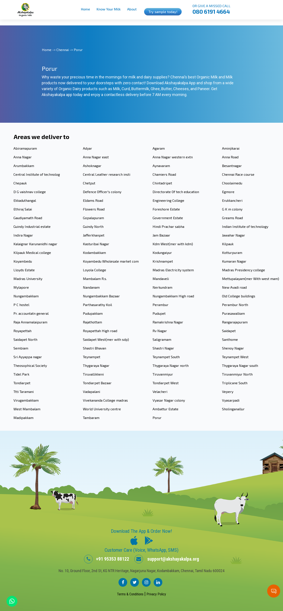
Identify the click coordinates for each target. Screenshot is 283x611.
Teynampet (91, 357)
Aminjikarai (230, 148)
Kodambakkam (94, 252)
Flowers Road (94, 209)
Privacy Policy (156, 594)
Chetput (89, 183)
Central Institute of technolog (36, 174)
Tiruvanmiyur (163, 374)
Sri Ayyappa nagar (27, 357)
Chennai (62, 50)
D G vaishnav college (29, 192)
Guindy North (93, 226)
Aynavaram (161, 166)
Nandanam (91, 287)
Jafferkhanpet (93, 235)
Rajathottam (92, 322)
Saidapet (229, 331)
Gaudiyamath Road (27, 218)
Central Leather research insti (106, 174)
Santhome (230, 339)
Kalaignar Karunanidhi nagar (35, 244)
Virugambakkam (26, 400)
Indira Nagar (23, 235)
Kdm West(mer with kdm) (173, 244)
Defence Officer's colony (102, 192)
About (132, 9)
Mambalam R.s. (95, 279)
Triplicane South (234, 383)
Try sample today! (162, 12)
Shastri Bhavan (94, 348)
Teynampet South (166, 357)
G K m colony (232, 209)
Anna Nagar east (96, 157)
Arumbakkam (23, 166)
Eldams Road (93, 200)
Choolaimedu (232, 183)
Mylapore (21, 287)
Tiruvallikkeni (93, 374)
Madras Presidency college (243, 270)
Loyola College (94, 270)
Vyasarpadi (230, 400)
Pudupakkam (93, 313)
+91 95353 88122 (106, 559)
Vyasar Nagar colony (169, 400)
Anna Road (230, 157)
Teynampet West (235, 357)
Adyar (87, 148)
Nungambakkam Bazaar (101, 296)
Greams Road (232, 218)
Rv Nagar (160, 331)
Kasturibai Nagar (96, 244)
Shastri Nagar (163, 348)
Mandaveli (161, 279)
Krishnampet (163, 261)
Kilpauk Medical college (32, 252)
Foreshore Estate (166, 209)
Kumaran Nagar (234, 261)
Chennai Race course (238, 174)
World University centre (102, 409)
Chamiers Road (164, 174)
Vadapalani (91, 391)
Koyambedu (22, 261)
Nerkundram (162, 287)
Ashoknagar (92, 166)
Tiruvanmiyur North (237, 374)
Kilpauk (228, 244)
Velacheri (160, 391)
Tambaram (91, 418)
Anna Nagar (22, 157)
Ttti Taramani (23, 391)
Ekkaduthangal (24, 200)
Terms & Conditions (130, 594)
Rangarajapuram (235, 322)
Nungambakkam (26, 296)
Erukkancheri (232, 200)
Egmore (228, 192)
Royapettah (22, 331)
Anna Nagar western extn (173, 157)
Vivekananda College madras (105, 400)
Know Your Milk (109, 9)
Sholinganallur (233, 409)
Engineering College (168, 200)
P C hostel (21, 305)
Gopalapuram (93, 218)
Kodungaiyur (162, 252)
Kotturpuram (232, 252)
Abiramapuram (25, 148)
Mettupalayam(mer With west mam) (250, 279)
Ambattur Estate (165, 409)
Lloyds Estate (24, 270)
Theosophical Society (30, 365)
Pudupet (159, 313)
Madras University (27, 279)
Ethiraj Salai (22, 209)
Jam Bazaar (161, 235)
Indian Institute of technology (245, 226)
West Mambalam (26, 409)
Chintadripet (162, 183)
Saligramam (162, 339)
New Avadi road (234, 287)
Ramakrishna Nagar (168, 322)
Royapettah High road (100, 331)
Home (85, 9)
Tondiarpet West (166, 383)
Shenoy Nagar (233, 348)
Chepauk (20, 183)
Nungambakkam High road (173, 296)
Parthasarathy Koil (97, 305)
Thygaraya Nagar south (240, 365)
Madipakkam (23, 418)
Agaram (159, 148)
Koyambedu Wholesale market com (111, 261)
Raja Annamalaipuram (30, 322)
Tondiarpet (21, 383)
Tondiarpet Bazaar (97, 383)
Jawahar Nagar (233, 235)
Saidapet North (25, 339)
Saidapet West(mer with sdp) (106, 339)
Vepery (227, 391)
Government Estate (168, 218)
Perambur (160, 305)
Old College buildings (238, 296)
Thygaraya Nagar (96, 365)
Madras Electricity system (173, 270)
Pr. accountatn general (31, 313)
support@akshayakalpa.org (166, 559)
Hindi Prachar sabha (168, 226)
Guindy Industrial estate (32, 226)
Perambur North (235, 305)
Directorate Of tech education (176, 192)
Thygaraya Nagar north (171, 365)
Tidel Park (21, 374)
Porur (157, 418)
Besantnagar (232, 166)
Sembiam (20, 348)
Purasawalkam (233, 313)
